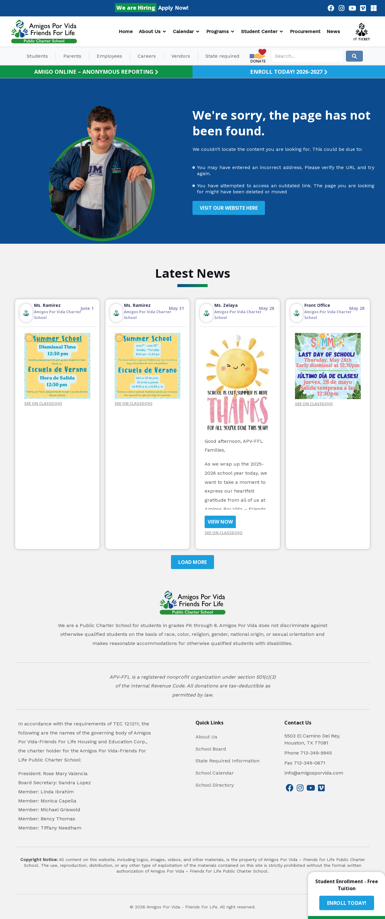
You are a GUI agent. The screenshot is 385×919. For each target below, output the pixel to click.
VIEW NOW (220, 521)
